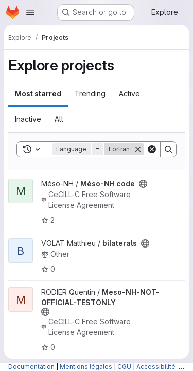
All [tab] (59, 119)
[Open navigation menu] (30, 12)
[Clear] (152, 149)
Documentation (31, 366)
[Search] (168, 149)
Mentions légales (86, 366)
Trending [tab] (90, 93)
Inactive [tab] (28, 119)
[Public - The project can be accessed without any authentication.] (143, 184)
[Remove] (138, 149)
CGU (124, 366)
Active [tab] (129, 93)
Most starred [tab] (38, 93)
